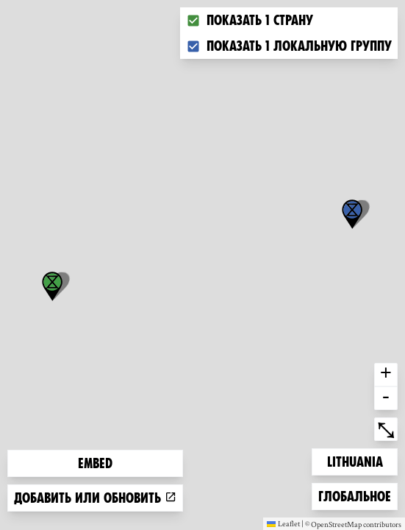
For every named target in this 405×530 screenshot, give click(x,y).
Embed (95, 463)
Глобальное (354, 495)
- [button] (386, 398)
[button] (352, 214)
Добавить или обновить (95, 498)
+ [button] (386, 374)
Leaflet (283, 523)
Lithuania (354, 460)
